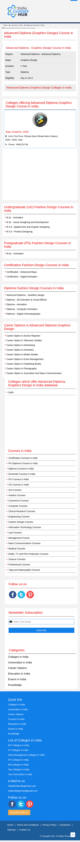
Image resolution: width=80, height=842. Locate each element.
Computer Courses (18, 506)
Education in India (19, 673)
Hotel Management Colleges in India (26, 755)
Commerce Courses (18, 500)
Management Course (19, 538)
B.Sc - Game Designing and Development (27, 222)
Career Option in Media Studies (22, 354)
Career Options (17, 668)
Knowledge (15, 684)
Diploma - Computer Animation (21, 309)
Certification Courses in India (22, 458)
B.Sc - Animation (14, 217)
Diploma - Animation (16, 304)
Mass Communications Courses (24, 543)
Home (5, 25)
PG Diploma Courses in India (23, 463)
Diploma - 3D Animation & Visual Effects (26, 299)
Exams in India (17, 679)
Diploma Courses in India (35, 25)
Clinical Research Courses (21, 511)
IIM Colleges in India (18, 764)
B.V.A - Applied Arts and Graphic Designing (28, 227)
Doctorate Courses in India (21, 474)
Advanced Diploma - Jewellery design (25, 295)
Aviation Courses (17, 495)
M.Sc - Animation (15, 253)
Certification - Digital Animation (21, 276)
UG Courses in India (18, 484)
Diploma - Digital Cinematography (23, 313)
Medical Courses (16, 548)
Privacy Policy (49, 825)
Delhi (11, 392)
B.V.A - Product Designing (19, 231)
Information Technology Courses (24, 527)
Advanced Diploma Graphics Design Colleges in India (39, 87)
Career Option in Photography (21, 368)
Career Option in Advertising (20, 345)
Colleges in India (18, 656)
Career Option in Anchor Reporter (23, 335)
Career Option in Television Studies (24, 340)
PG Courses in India (18, 479)
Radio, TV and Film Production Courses (28, 554)
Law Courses (15, 532)
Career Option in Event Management (24, 359)
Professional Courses (19, 564)
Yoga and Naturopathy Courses (24, 570)
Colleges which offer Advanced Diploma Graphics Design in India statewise (36, 383)
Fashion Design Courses (20, 522)
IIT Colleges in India (18, 750)
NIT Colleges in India (18, 745)
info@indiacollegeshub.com (22, 786)
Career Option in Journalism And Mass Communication (34, 373)
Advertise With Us (19, 812)
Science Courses (17, 559)
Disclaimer (65, 825)
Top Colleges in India (18, 769)
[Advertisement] (40, 175)
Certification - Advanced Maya (21, 272)
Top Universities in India (20, 774)
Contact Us (24, 829)
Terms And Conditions (28, 825)
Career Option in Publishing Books (23, 364)
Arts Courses (15, 490)
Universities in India (20, 662)
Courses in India (17, 25)
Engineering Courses (19, 516)
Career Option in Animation (20, 349)
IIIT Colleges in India (18, 760)
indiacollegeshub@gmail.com (23, 791)
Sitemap (11, 829)
